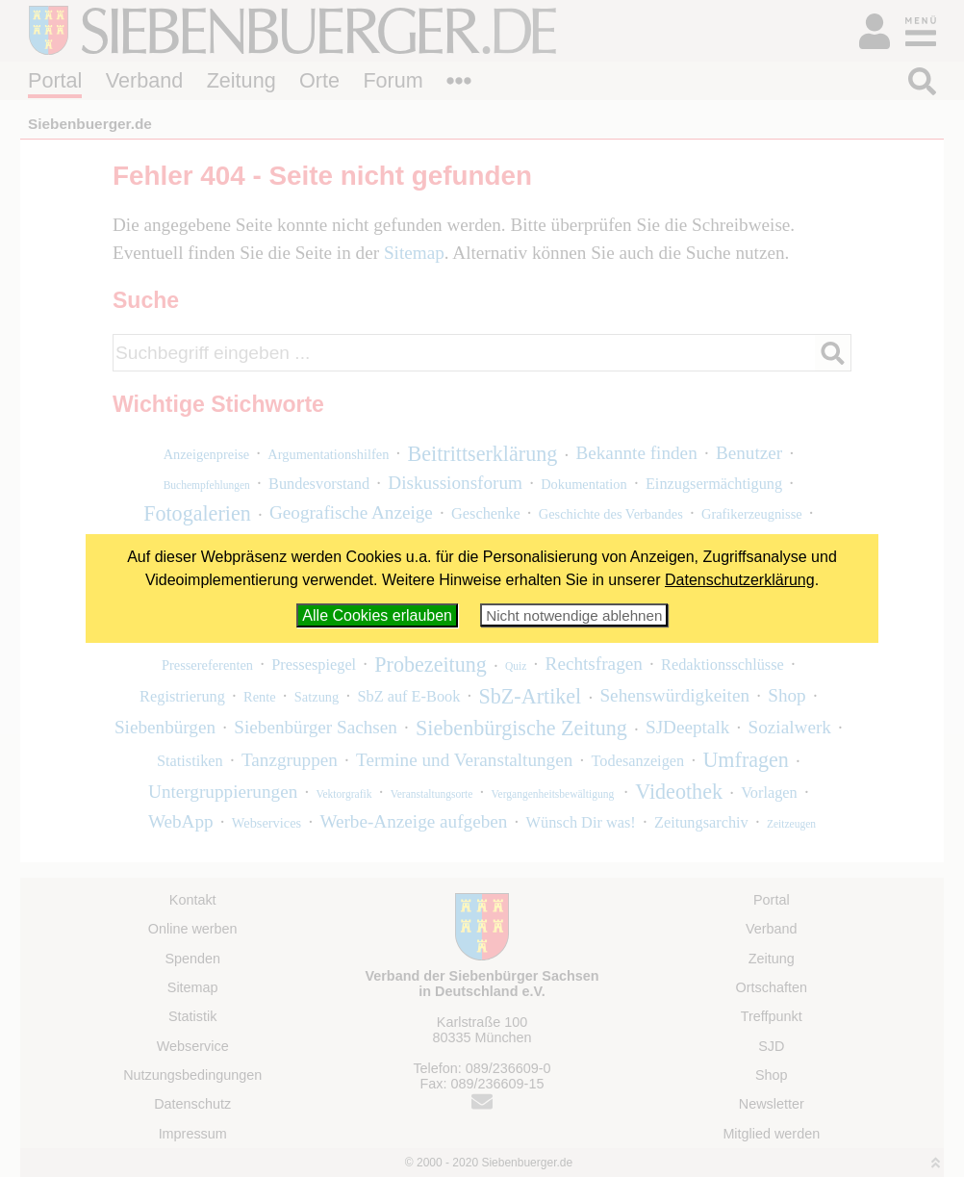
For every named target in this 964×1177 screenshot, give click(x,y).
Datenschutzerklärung (740, 580)
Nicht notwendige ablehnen (574, 615)
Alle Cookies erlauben (377, 615)
